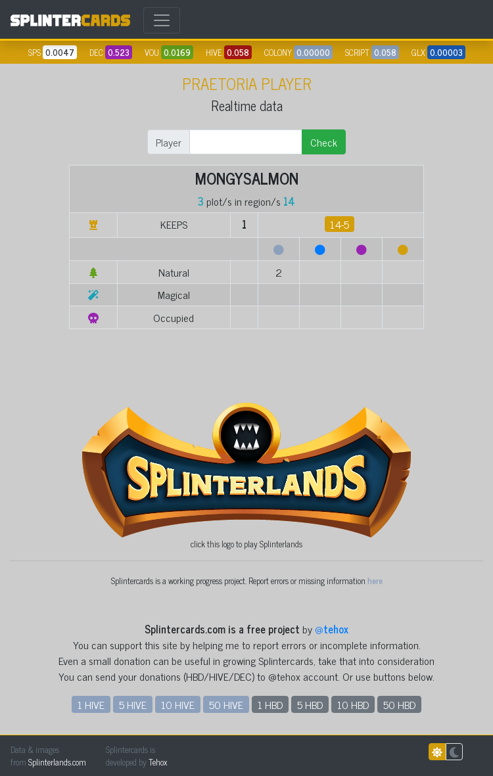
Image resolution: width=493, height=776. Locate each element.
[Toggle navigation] (161, 20)
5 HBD (310, 704)
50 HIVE (226, 704)
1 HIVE (91, 704)
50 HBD (399, 704)
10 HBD (353, 704)
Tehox (158, 762)
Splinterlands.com (57, 762)
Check (323, 141)
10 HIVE (178, 704)
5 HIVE (133, 704)
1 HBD (270, 704)
